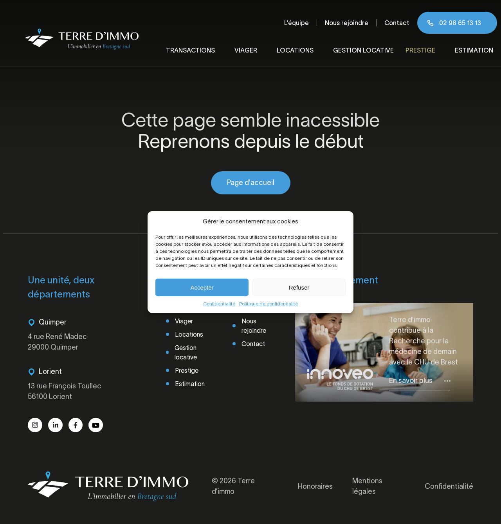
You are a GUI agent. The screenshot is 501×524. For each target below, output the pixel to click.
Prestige (420, 50)
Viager (245, 50)
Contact (396, 22)
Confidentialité (219, 303)
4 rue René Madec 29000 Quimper (57, 342)
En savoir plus (411, 380)
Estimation (474, 50)
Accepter (201, 287)
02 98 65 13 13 (460, 22)
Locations (295, 50)
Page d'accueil (250, 183)
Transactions (190, 50)
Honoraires (315, 486)
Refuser (299, 287)
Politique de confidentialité (268, 303)
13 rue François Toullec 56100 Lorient (64, 391)
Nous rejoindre (346, 22)
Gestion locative (363, 50)
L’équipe (296, 22)
